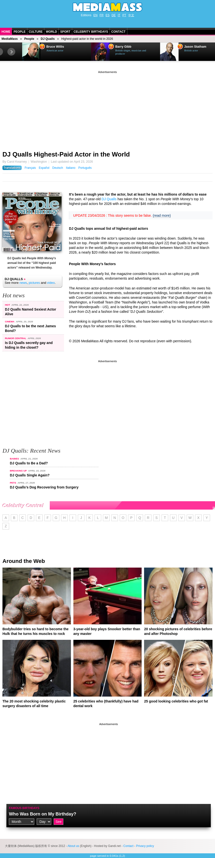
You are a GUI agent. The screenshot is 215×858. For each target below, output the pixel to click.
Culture (36, 31)
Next (11, 52)
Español (44, 168)
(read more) (162, 215)
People (20, 31)
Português (85, 168)
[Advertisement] (107, 108)
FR (101, 15)
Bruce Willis (55, 46)
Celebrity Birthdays (91, 31)
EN (95, 15)
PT (124, 15)
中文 (131, 15)
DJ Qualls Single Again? (30, 475)
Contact (118, 31)
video (51, 283)
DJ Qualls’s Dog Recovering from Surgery (44, 487)
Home (5, 31)
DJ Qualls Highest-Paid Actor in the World (66, 154)
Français (30, 168)
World (51, 31)
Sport (65, 31)
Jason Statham (195, 46)
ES (108, 15)
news (23, 283)
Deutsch (57, 168)
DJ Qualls (48, 39)
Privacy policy (145, 846)
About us (73, 846)
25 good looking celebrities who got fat (176, 701)
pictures (34, 283)
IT (119, 15)
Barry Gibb (123, 46)
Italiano (70, 168)
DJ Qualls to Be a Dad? (29, 463)
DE (114, 15)
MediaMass (9, 39)
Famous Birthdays (24, 808)
